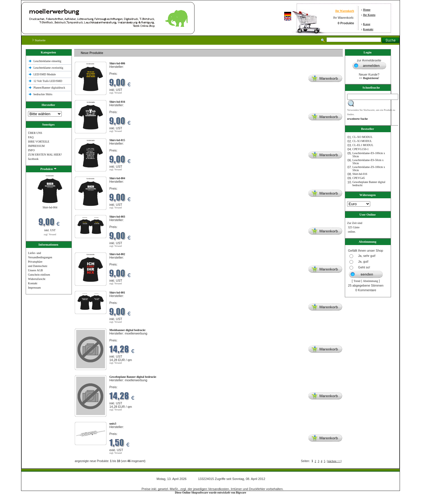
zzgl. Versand (50, 234)
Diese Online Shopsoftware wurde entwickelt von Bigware (210, 492)
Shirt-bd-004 (49, 207)
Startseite (39, 40)
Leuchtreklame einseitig (47, 61)
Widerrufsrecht (36, 279)
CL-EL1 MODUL (362, 145)
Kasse (366, 24)
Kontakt (368, 29)
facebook (33, 158)
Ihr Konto (369, 14)
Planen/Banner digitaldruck (49, 87)
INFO (31, 150)
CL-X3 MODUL (362, 141)
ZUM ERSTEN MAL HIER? (45, 154)
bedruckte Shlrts (42, 94)
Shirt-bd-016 (359, 173)
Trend (356, 281)
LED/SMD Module (44, 74)
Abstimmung (370, 281)
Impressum (34, 287)
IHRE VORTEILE (38, 141)
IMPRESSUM (36, 145)
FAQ (30, 137)
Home (367, 9)
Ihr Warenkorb (344, 10)
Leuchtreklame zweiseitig (48, 67)
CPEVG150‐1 (360, 149)
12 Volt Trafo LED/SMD (47, 81)
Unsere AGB (35, 270)
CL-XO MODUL (362, 137)
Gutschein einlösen (39, 274)
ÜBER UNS (35, 132)
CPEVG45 (358, 178)
